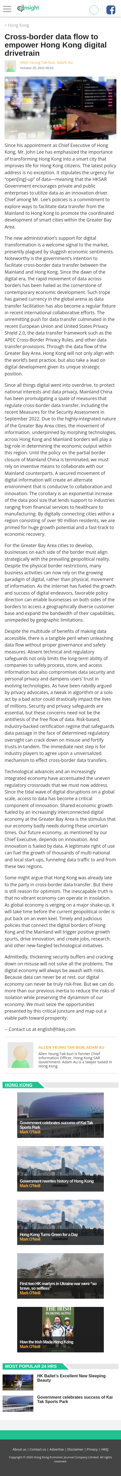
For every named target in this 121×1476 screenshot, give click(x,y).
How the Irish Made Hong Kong (46, 1342)
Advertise (56, 1449)
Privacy (92, 1449)
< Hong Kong (17, 25)
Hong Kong (19, 1085)
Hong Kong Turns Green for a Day (49, 1234)
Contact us (38, 1449)
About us (19, 1449)
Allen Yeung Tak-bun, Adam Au (46, 62)
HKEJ (104, 1449)
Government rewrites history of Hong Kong (57, 1181)
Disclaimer (75, 1449)
